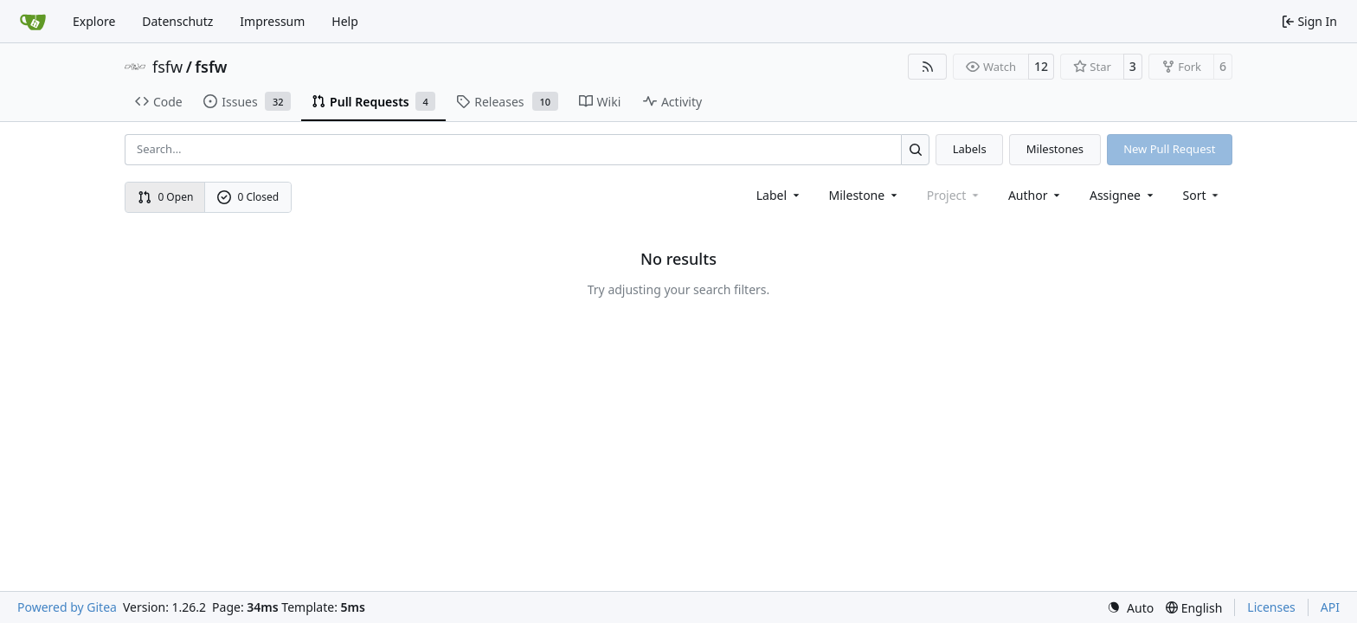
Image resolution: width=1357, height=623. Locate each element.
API (1330, 607)
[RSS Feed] (928, 67)
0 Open (166, 196)
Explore (94, 21)
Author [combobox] (1035, 195)
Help (344, 21)
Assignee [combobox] (1123, 195)
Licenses (1271, 607)
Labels (970, 149)
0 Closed (248, 196)
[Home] (33, 21)
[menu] (1202, 195)
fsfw (167, 66)
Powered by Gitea (67, 607)
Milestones (1055, 149)
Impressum (272, 21)
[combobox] (779, 195)
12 (1041, 66)
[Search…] (915, 149)
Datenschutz (177, 21)
